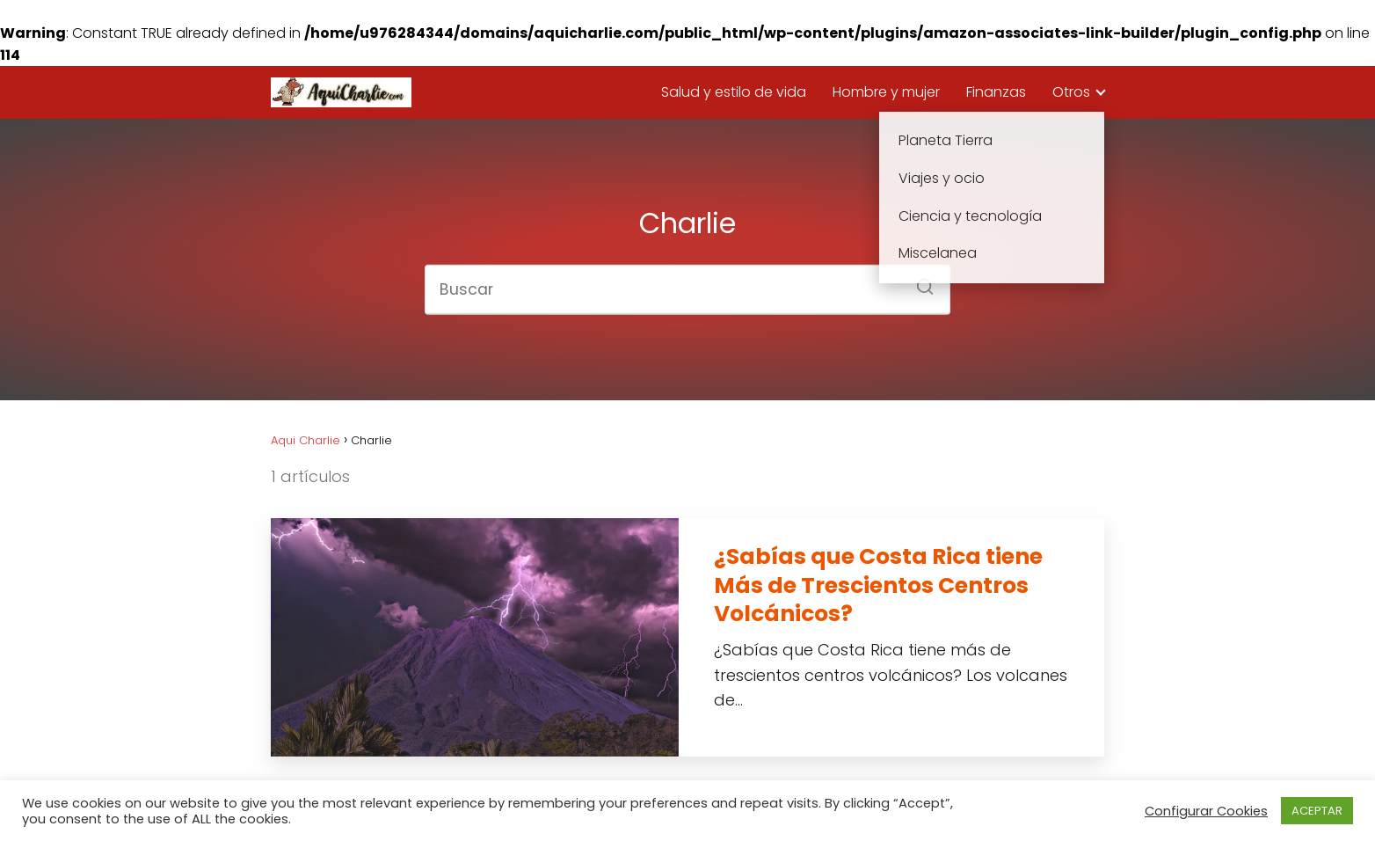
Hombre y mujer (886, 92)
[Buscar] (918, 281)
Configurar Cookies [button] (1206, 811)
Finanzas (996, 92)
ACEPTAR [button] (1316, 810)
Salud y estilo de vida (733, 92)
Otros (1071, 92)
